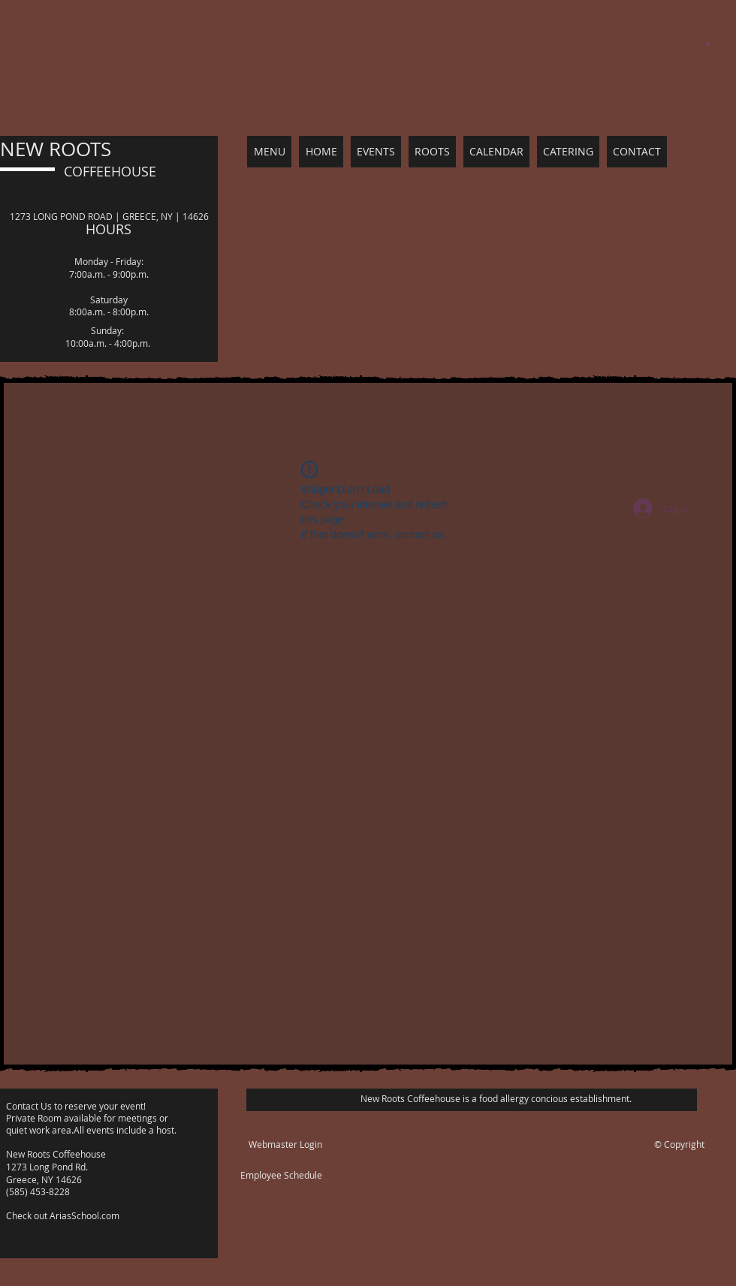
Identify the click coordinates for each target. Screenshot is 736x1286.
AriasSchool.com (84, 1215)
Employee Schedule (281, 1175)
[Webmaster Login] (285, 1144)
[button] (708, 43)
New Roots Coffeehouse (56, 1154)
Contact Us (30, 1106)
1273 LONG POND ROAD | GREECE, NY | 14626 (109, 216)
